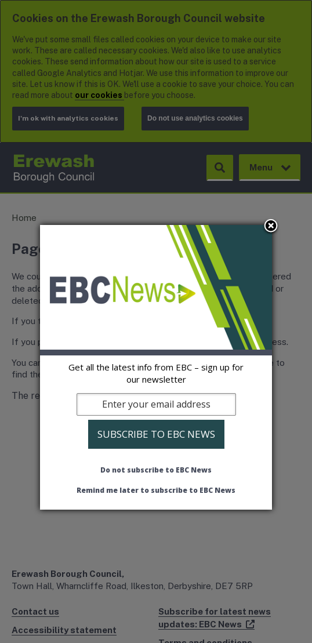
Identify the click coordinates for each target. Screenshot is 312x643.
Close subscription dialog (271, 226)
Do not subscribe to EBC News (156, 470)
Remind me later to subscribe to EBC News (156, 490)
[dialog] (156, 367)
